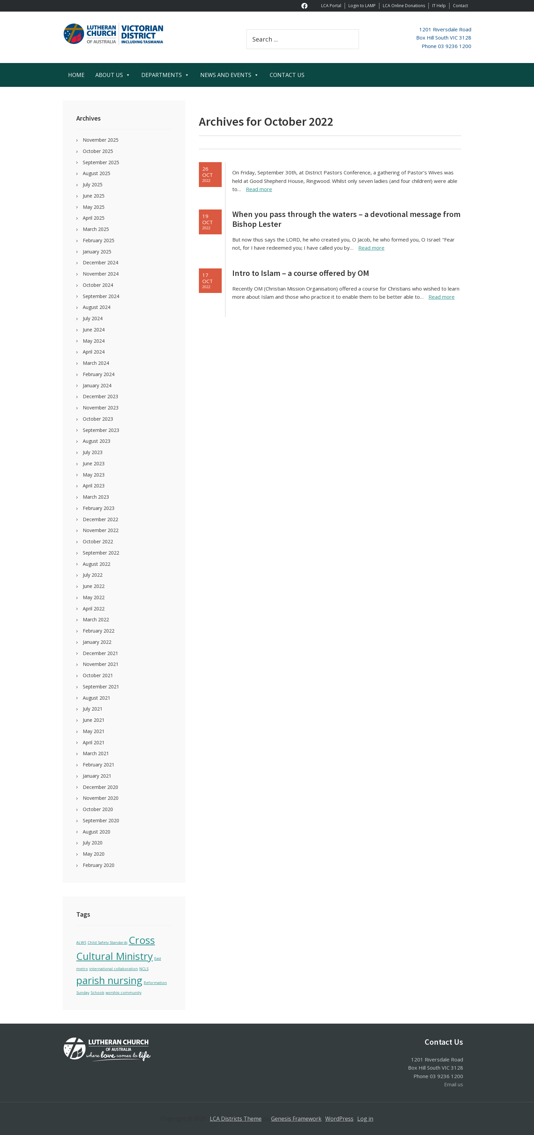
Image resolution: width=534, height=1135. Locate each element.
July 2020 (93, 842)
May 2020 (94, 854)
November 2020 (101, 798)
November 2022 (101, 530)
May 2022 (94, 597)
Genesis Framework (296, 1118)
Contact (460, 6)
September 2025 (101, 162)
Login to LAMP (362, 6)
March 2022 (96, 619)
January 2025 (97, 251)
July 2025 (93, 184)
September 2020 (101, 820)
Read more (259, 189)
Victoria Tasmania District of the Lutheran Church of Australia (124, 34)
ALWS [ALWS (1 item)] (81, 942)
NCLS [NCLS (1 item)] (143, 968)
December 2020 (100, 787)
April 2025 (94, 218)
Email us (453, 1084)
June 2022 (94, 586)
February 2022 (98, 630)
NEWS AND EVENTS (229, 75)
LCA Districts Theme (236, 1118)
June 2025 (94, 195)
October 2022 (98, 541)
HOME (76, 75)
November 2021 (101, 664)
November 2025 (101, 140)
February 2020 (98, 865)
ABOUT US (112, 75)
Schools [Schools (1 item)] (97, 992)
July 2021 (93, 708)
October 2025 (98, 151)
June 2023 (94, 463)
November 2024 (101, 273)
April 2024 (94, 351)
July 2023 (93, 452)
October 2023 (98, 419)
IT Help (439, 6)
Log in (365, 1118)
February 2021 (98, 764)
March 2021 (96, 753)
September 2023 (101, 430)
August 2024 (96, 307)
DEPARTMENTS (165, 75)
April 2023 (94, 485)
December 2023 (100, 396)
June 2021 (94, 720)
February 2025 (98, 240)
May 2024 (94, 341)
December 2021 (100, 653)
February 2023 (98, 508)
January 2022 (97, 642)
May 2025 (94, 207)
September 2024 (101, 296)
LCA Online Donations (404, 6)
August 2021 (96, 698)
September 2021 (101, 686)
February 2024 (98, 374)
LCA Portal (331, 6)
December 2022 (100, 519)
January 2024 (97, 385)
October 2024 (98, 285)
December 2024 (100, 262)
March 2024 (96, 363)
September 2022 (101, 552)
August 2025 (96, 173)
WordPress (339, 1118)
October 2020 (98, 809)
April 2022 (94, 608)
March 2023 (96, 497)
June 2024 (94, 329)
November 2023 (101, 407)
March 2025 (96, 229)
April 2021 (94, 742)
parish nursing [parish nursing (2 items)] (109, 980)
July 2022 (93, 575)
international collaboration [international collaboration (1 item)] (113, 968)
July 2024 (93, 318)
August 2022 (96, 564)
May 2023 (94, 474)
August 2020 (96, 831)
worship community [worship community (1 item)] (123, 992)
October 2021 (98, 675)
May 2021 (94, 731)
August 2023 (96, 441)
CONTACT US (287, 75)
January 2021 (97, 776)
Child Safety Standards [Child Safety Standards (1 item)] (107, 942)
